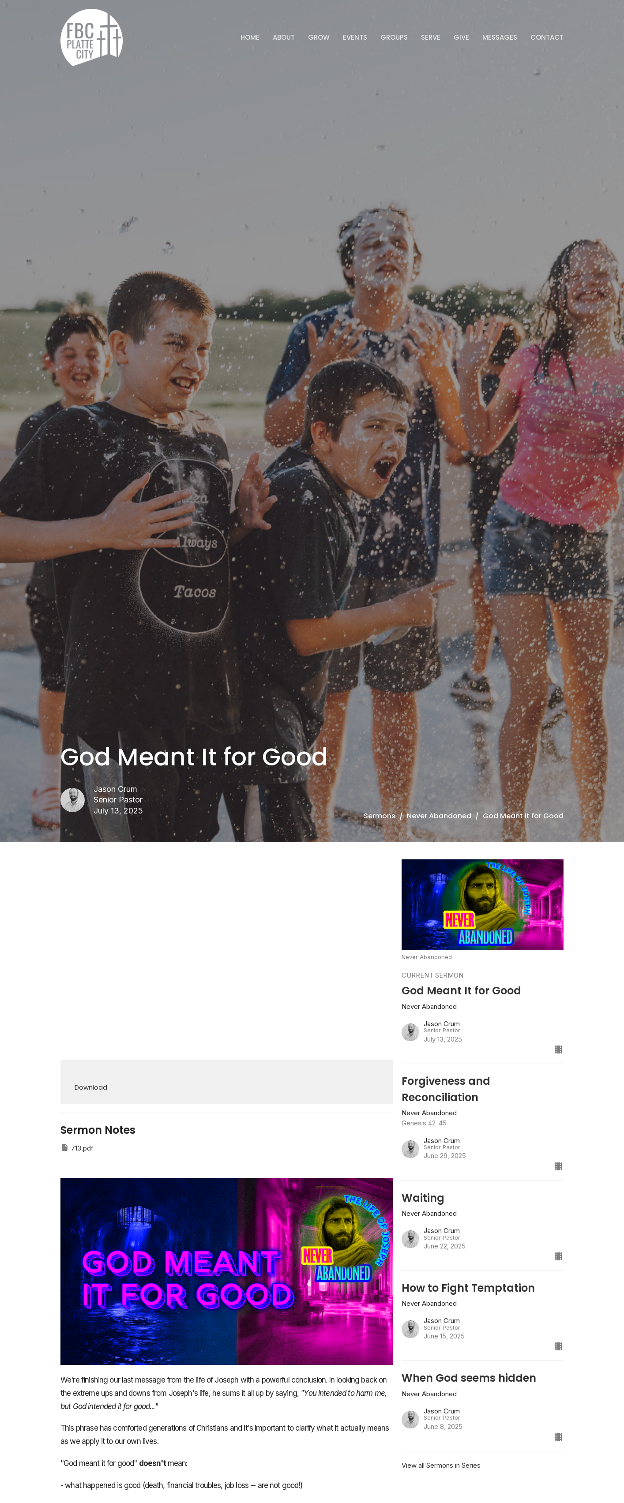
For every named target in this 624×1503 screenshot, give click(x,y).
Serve (430, 37)
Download (91, 1087)
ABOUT (284, 37)
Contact (547, 37)
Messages (499, 37)
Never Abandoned (439, 816)
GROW (319, 37)
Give (461, 37)
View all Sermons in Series (441, 1465)
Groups (394, 37)
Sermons (379, 816)
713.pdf (77, 1147)
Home (250, 37)
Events (355, 37)
